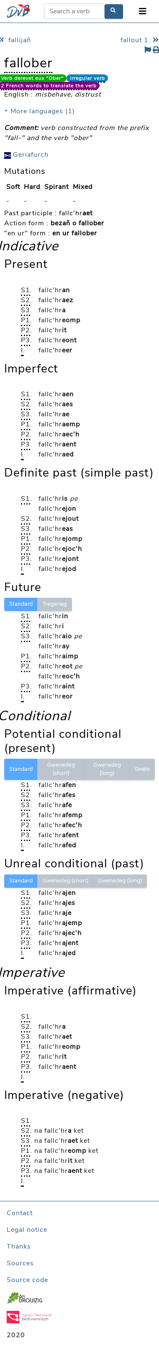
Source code (27, 1280)
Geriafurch (26, 154)
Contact (20, 1213)
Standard (21, 604)
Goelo (142, 769)
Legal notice (27, 1229)
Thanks (19, 1246)
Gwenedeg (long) (107, 769)
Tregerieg (54, 604)
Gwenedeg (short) (61, 769)
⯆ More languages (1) (39, 111)
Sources (20, 1263)
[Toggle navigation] (142, 11)
